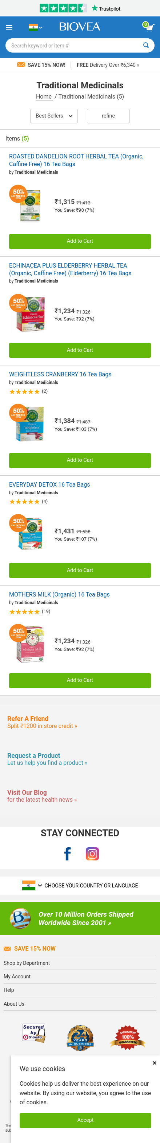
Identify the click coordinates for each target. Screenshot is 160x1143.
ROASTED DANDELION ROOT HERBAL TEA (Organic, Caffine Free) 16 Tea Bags (76, 160)
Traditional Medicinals (36, 172)
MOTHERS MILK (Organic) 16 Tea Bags (59, 594)
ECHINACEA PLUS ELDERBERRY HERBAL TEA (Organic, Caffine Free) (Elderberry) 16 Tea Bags (70, 269)
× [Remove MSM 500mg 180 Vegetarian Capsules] (154, 1062)
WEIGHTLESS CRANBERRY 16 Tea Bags (60, 374)
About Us (14, 1004)
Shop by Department (27, 963)
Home (44, 96)
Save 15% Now (30, 948)
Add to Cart (80, 241)
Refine (108, 116)
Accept (85, 1120)
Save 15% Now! (42, 65)
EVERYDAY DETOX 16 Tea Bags (49, 484)
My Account (17, 976)
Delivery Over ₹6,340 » (108, 65)
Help (9, 990)
